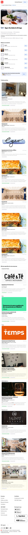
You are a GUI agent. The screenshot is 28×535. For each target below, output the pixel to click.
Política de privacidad (4, 531)
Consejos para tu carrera (19, 498)
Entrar (25, 2)
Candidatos (3, 504)
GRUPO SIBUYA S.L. (5, 381)
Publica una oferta (4, 500)
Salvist (3, 437)
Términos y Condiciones (13, 531)
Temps (3, 324)
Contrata (2, 498)
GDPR (19, 531)
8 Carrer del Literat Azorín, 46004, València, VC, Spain (12, 38)
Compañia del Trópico (5, 268)
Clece (3, 296)
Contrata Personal (18, 2)
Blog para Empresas (4, 502)
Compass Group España (6, 352)
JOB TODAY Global (17, 500)
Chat (26, 45)
